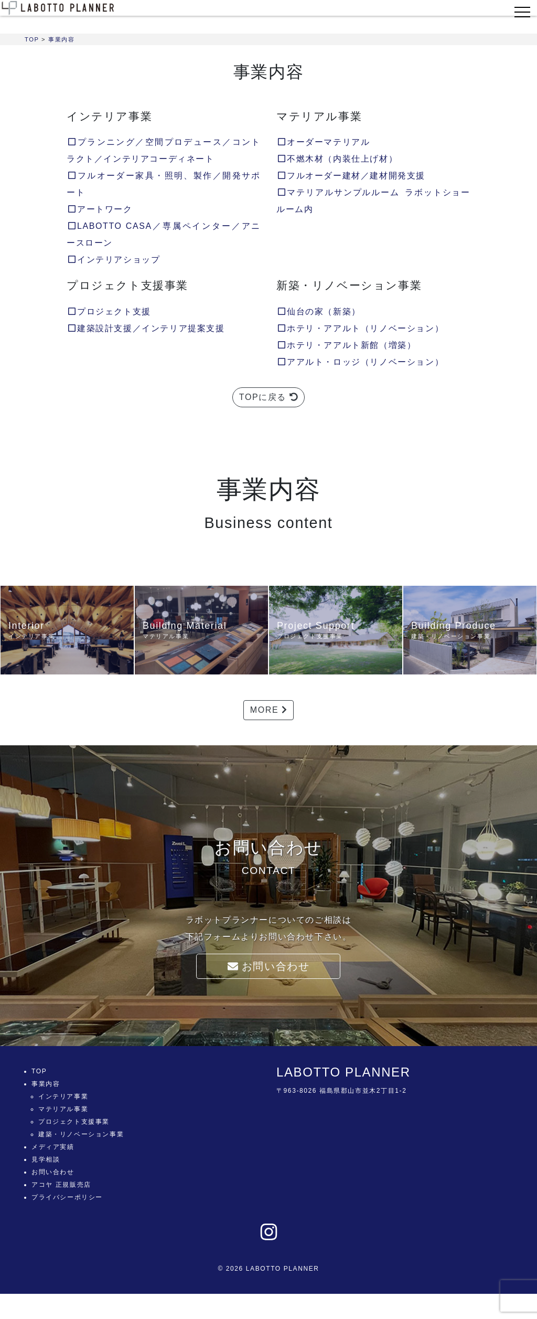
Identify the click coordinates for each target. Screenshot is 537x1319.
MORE (268, 709)
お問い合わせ (269, 966)
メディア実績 (52, 1147)
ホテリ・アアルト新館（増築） (346, 345)
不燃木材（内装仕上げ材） (337, 158)
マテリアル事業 (63, 1109)
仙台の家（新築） (318, 311)
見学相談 (45, 1159)
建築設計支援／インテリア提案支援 (146, 328)
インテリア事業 (63, 1096)
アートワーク (100, 209)
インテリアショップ (113, 259)
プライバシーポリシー (67, 1197)
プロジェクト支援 (109, 311)
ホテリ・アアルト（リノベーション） (360, 328)
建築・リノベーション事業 (81, 1134)
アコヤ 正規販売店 (61, 1184)
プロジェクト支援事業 (74, 1121)
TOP (39, 1071)
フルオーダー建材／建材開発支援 (350, 175)
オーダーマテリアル (323, 142)
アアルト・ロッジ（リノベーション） (360, 361)
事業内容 (45, 1084)
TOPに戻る (268, 397)
